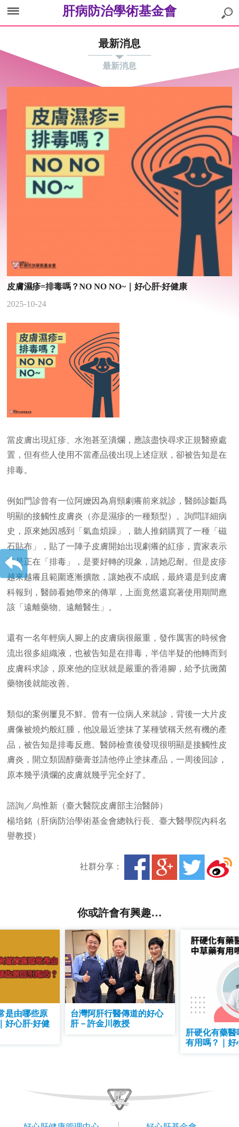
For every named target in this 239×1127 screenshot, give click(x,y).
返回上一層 (13, 563)
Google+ (164, 867)
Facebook (137, 867)
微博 (219, 867)
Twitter (192, 867)
